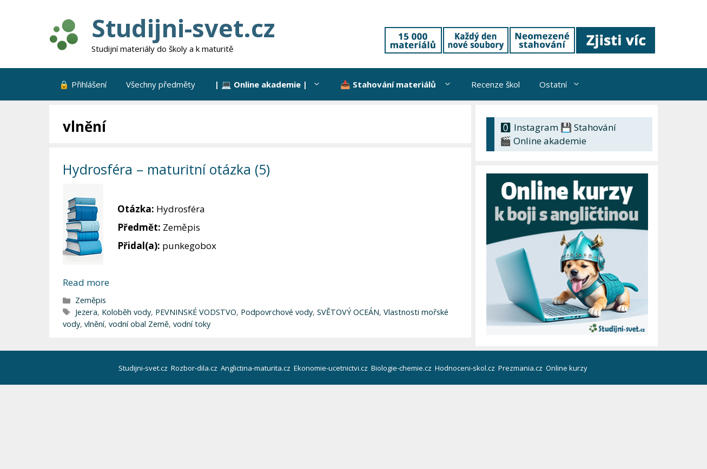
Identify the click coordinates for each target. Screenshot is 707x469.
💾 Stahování (588, 127)
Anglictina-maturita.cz (256, 368)
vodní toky (191, 324)
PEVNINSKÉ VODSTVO (195, 312)
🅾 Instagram (529, 127)
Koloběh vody (126, 312)
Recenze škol (495, 84)
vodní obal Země (139, 324)
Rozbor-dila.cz (195, 368)
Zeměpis (90, 300)
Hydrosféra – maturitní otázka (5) (166, 169)
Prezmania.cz (521, 368)
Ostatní (564, 84)
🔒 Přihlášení (83, 84)
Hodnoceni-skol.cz (466, 368)
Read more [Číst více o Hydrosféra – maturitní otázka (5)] (86, 282)
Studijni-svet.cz (183, 27)
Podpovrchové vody (277, 312)
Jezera (86, 312)
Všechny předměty (160, 84)
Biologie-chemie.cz (402, 368)
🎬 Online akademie (543, 141)
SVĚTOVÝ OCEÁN (348, 312)
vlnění (94, 324)
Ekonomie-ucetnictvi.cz (331, 368)
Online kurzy (567, 368)
